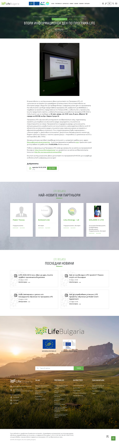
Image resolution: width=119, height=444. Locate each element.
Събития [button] (76, 3)
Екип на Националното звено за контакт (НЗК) (42, 387)
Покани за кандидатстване (59, 403)
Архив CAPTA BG (78, 395)
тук (77, 142)
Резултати (76, 390)
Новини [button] (71, 3)
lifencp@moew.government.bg (38, 142)
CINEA (94, 393)
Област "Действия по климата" (61, 395)
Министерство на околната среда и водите (98, 387)
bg (109, 3)
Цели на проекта (78, 385)
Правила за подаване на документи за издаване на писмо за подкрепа (60, 409)
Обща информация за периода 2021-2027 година (61, 387)
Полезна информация (79, 393)
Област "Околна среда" (59, 391)
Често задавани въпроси (59, 399)
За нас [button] (52, 3)
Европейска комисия (98, 391)
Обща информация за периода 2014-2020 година (61, 415)
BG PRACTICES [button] (66, 3)
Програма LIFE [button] (58, 3)
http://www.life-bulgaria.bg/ (45, 150)
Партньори (87, 3)
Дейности (76, 388)
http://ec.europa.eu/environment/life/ (48, 152)
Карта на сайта (40, 399)
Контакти (38, 396)
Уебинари (81, 3)
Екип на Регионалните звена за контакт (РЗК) (42, 392)
